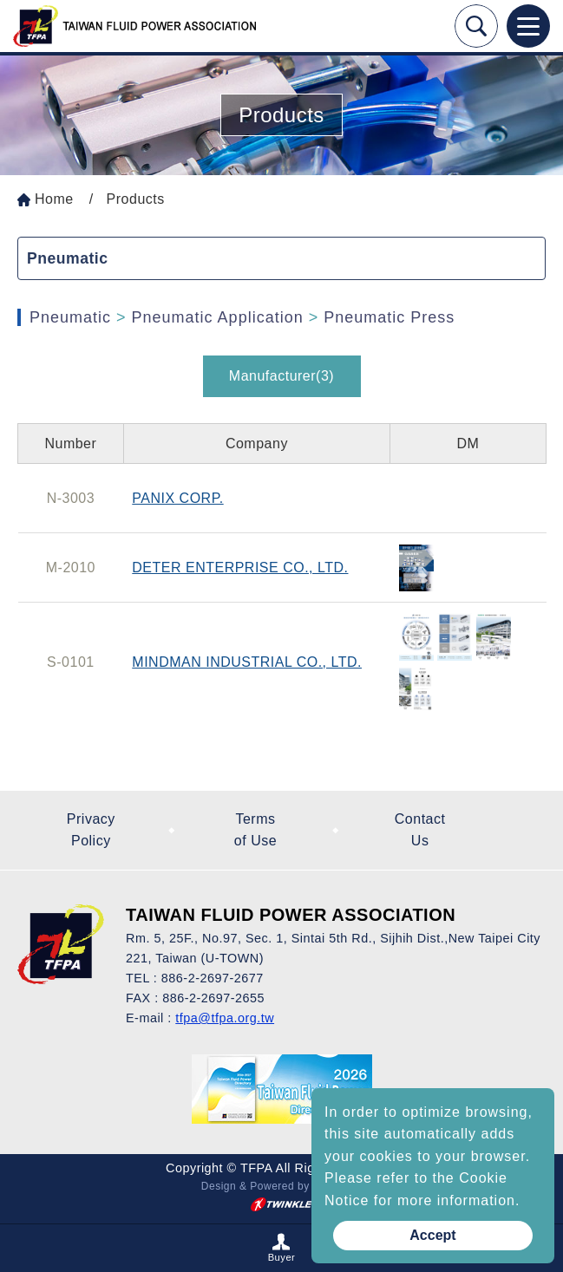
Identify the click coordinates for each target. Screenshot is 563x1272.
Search (476, 26)
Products (136, 199)
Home (54, 199)
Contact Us (420, 830)
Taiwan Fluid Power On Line (134, 26)
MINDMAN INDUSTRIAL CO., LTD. (247, 662)
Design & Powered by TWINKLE (281, 1186)
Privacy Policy (91, 830)
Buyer (282, 1257)
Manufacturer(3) (281, 376)
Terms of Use (255, 830)
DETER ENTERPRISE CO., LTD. (240, 567)
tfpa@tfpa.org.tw (224, 1018)
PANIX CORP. (177, 498)
